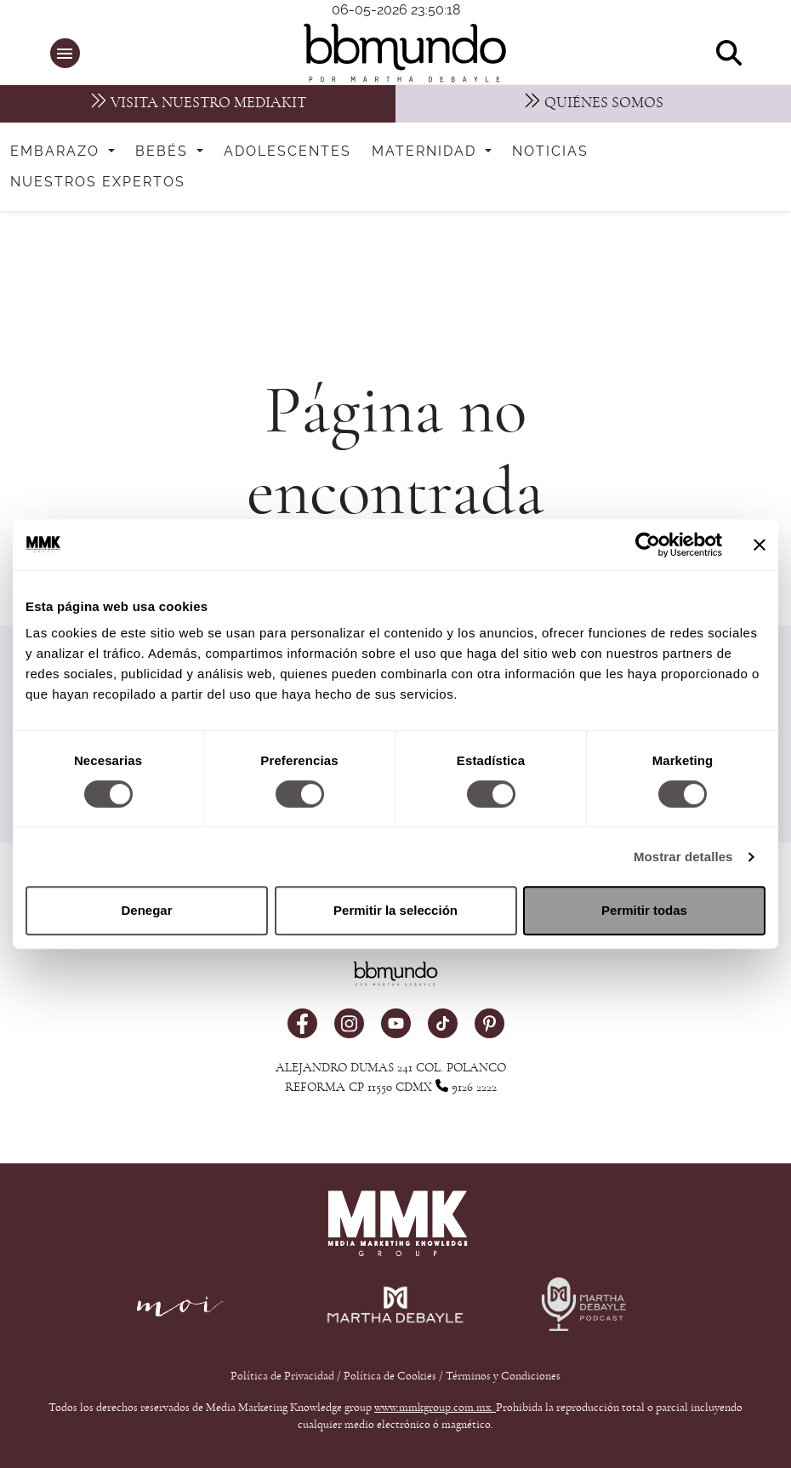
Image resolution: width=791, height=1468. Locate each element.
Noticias (550, 151)
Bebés (164, 151)
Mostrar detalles (683, 856)
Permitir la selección (395, 910)
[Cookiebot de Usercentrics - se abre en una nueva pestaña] (647, 544)
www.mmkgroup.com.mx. (435, 1408)
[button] (65, 53)
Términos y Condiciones (503, 1376)
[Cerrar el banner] (759, 545)
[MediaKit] (198, 104)
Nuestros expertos (97, 182)
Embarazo (57, 151)
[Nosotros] (593, 104)
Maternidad (426, 151)
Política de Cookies (390, 1376)
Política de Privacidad (283, 1376)
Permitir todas (644, 910)
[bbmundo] (404, 53)
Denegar (146, 910)
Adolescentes (287, 151)
